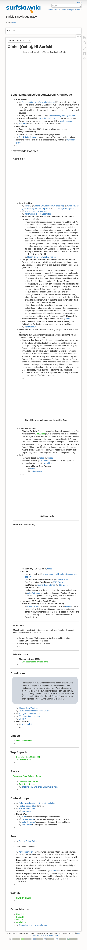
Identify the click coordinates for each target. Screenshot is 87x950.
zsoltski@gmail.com (46, 118)
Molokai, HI (21, 922)
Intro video (26, 811)
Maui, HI (19, 920)
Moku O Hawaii (28, 822)
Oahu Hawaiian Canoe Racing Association (37, 803)
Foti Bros (23, 124)
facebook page (66, 121)
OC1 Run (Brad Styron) (64, 208)
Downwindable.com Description (37, 214)
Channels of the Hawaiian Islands (33, 925)
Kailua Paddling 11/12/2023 (28, 757)
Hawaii (68, 606)
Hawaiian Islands (23, 898)
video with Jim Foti (64, 580)
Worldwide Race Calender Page (27, 776)
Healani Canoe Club (27, 806)
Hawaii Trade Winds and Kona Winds (34, 711)
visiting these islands (46, 585)
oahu (14, 23)
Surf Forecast (36, 471)
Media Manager (68, 10)
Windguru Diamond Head (29, 716)
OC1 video (44, 461)
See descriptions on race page (35, 662)
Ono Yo (53, 871)
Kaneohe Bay (33, 606)
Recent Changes (54, 10)
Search (80, 6)
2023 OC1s (58, 582)
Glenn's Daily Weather (28, 708)
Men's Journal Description (35, 211)
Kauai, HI (20, 917)
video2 (50, 458)
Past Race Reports (27, 784)
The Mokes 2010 (23, 760)
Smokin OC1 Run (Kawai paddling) (49, 206)
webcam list (27, 724)
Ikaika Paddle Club (27, 808)
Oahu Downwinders (24, 741)
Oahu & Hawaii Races (28, 781)
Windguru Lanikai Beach (29, 713)
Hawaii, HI (20, 914)
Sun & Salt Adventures (28, 137)
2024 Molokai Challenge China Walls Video (40, 787)
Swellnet (22, 719)
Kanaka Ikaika (28, 819)
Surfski (27, 206)
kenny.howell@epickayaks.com (62, 116)
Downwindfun (30, 327)
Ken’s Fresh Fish (26, 852)
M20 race (41, 434)
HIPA (24, 817)
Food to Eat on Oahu (28, 841)
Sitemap (78, 10)
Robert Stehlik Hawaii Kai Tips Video (43, 257)
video (68, 319)
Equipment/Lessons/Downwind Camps (38, 102)
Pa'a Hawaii (27, 825)
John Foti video (33, 593)
